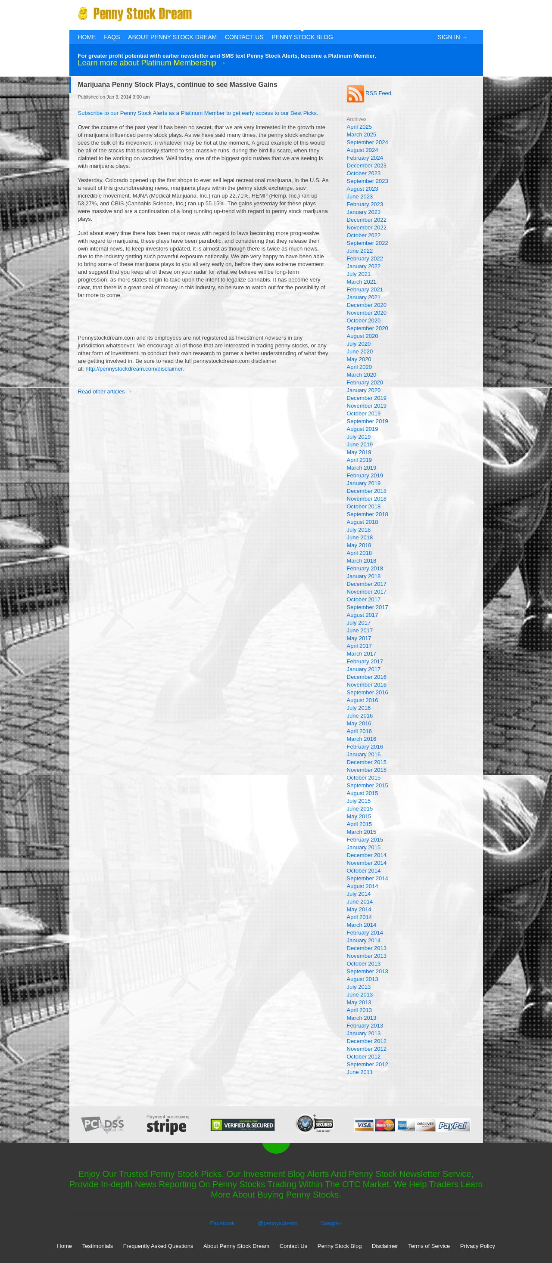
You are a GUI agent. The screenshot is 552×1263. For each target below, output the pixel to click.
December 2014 (367, 855)
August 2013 (362, 979)
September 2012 (367, 1064)
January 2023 (364, 212)
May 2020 (359, 359)
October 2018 (364, 506)
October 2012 (364, 1056)
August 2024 (362, 150)
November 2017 (367, 591)
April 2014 (359, 917)
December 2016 (367, 677)
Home (87, 37)
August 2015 (362, 793)
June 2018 (360, 537)
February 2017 (365, 661)
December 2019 (367, 398)
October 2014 (364, 870)
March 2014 (362, 925)
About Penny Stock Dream (172, 37)
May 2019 (359, 452)
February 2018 (365, 568)
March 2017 (362, 653)
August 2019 (362, 429)
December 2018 (367, 491)
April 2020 (359, 367)
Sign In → (452, 37)
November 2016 (367, 684)
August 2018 (362, 522)
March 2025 (362, 134)
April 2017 (359, 646)
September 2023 (367, 181)
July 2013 (359, 987)
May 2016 (359, 723)
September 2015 (367, 785)
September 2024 (367, 142)
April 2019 (359, 460)
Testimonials (97, 1246)
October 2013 (364, 963)
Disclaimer (385, 1246)
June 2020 (360, 351)
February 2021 (365, 289)
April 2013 (359, 1010)
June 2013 (360, 994)
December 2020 (367, 305)
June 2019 (360, 444)
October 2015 (364, 777)
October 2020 (364, 320)
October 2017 (364, 599)
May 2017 (359, 638)
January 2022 (364, 266)
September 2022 (367, 243)
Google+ (331, 1223)
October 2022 (364, 235)
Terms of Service (429, 1246)
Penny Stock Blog (302, 37)
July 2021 (359, 274)
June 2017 (360, 630)
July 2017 (359, 622)
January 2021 (364, 297)
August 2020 (362, 336)
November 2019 (367, 405)
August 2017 (362, 615)
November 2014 (367, 863)
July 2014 (359, 894)
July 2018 (359, 529)
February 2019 (365, 475)
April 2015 (359, 824)
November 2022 (367, 227)
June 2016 (360, 715)
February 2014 (365, 932)
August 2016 (362, 700)
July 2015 (359, 801)
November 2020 (367, 313)
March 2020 (362, 374)
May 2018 (359, 545)
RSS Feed (369, 93)
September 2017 (367, 607)
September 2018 (367, 514)
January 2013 (364, 1033)
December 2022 (367, 220)
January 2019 (364, 483)
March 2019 (362, 467)
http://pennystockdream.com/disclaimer (134, 368)
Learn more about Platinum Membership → (152, 63)
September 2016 (367, 692)
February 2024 (365, 158)
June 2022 (360, 251)
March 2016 (362, 739)
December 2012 (367, 1041)
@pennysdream (277, 1223)
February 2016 (365, 746)
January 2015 (364, 847)
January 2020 (364, 390)
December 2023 (367, 165)
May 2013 (359, 1002)
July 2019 (359, 436)
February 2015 (365, 839)
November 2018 (367, 498)
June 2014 (360, 901)
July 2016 (359, 708)
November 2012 (367, 1049)
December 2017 (367, 584)
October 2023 (364, 173)
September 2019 (367, 421)
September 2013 (367, 971)
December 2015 (367, 762)
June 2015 (360, 808)
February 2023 (365, 204)
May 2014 (359, 909)
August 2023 (362, 189)
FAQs (112, 37)
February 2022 (365, 258)
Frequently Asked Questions (158, 1246)
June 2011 (360, 1072)
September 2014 (367, 878)
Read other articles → (105, 391)
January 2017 (364, 669)
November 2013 (367, 956)
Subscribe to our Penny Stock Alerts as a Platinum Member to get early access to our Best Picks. (198, 113)
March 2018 (362, 560)
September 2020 (367, 328)
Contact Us (244, 37)
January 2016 (364, 754)
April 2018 (359, 553)
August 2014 (362, 886)
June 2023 (360, 196)
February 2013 (365, 1025)
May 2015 (359, 816)
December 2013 (367, 948)
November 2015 (367, 770)
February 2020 (365, 382)
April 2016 (359, 731)
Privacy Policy (477, 1246)
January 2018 (364, 576)
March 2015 (362, 832)
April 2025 (359, 127)
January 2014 (364, 940)
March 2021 (362, 282)
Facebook (222, 1223)
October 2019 (364, 413)
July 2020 (359, 344)
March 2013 (362, 1018)
